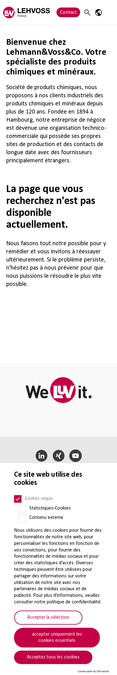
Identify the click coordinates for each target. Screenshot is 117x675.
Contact (68, 12)
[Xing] (58, 455)
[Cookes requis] (18, 499)
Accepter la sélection (48, 617)
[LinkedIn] (41, 455)
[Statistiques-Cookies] (22, 508)
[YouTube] (75, 455)
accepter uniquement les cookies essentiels (57, 637)
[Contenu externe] (22, 518)
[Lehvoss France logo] (26, 12)
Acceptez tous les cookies (53, 657)
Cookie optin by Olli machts (93, 671)
